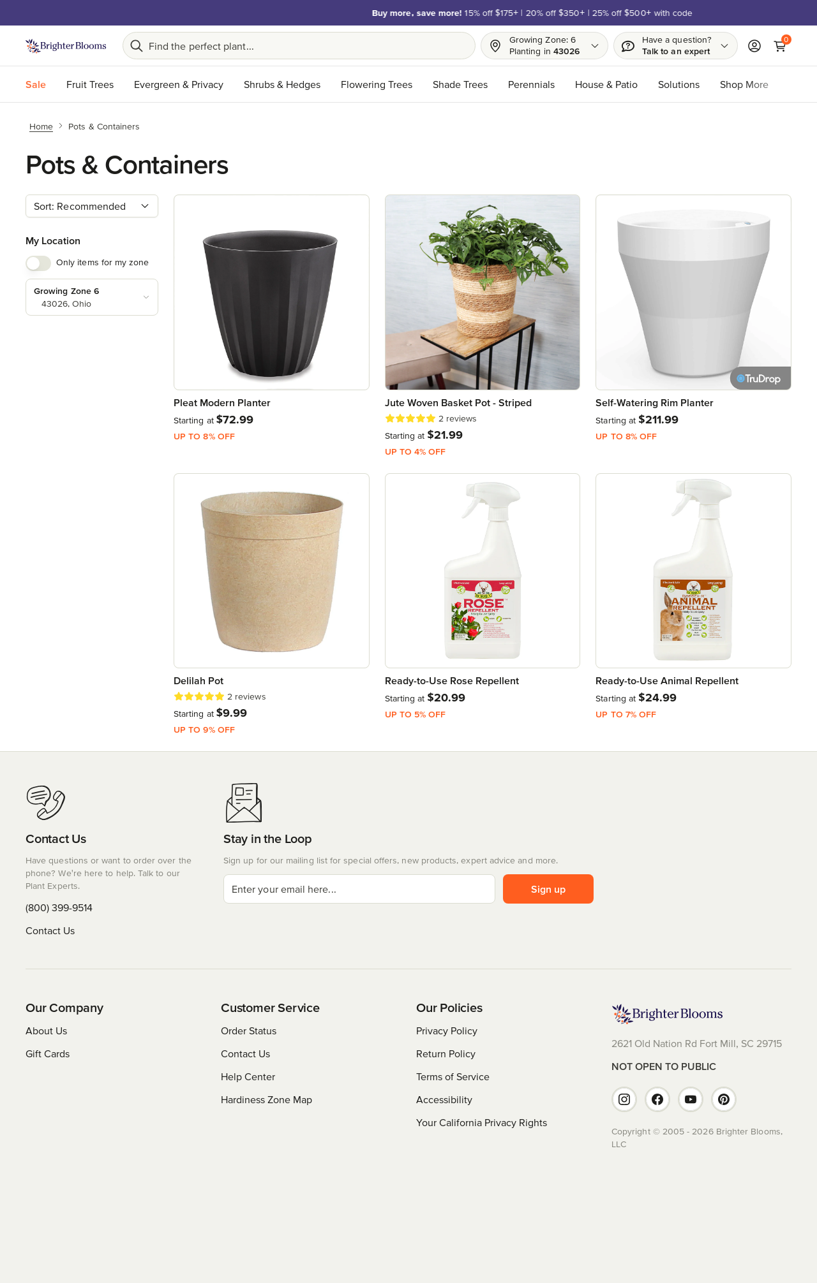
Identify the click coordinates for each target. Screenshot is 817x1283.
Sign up (548, 889)
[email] (359, 889)
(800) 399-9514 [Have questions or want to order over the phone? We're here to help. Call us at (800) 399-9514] (59, 907)
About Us (46, 1030)
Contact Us (50, 930)
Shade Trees (460, 84)
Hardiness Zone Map (266, 1099)
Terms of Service (453, 1076)
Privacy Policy (446, 1030)
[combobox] (92, 205)
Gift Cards (48, 1053)
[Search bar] (299, 45)
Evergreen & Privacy (178, 84)
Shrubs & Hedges (282, 84)
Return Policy (446, 1053)
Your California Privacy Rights (481, 1122)
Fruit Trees (90, 84)
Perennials (531, 84)
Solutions (679, 84)
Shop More (744, 84)
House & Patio (606, 84)
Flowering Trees (376, 84)
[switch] (38, 263)
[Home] (41, 125)
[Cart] (779, 45)
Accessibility (444, 1099)
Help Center (248, 1076)
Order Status (248, 1030)
